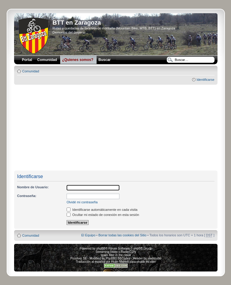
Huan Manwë (120, 261)
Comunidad (30, 71)
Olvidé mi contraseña (82, 202)
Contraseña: (26, 196)
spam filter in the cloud (116, 255)
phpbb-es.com (145, 261)
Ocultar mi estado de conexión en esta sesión (103, 215)
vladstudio (154, 258)
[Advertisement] (122, 128)
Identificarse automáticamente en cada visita (102, 209)
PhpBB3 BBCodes (118, 258)
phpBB (100, 248)
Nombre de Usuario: (33, 187)
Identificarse (205, 79)
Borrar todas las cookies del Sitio (122, 235)
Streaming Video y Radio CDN (115, 251)
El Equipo (88, 235)
